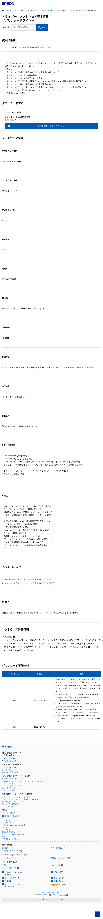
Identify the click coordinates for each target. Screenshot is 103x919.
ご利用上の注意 (60, 892)
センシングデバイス (9, 868)
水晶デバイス (56, 865)
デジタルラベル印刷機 (10, 804)
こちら (8, 474)
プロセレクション (8, 770)
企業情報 (8, 881)
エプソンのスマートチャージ (12, 779)
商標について (56, 894)
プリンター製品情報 (12, 816)
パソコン (5, 827)
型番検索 (6, 27)
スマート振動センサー (59, 848)
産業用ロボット (7, 848)
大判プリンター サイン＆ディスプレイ (16, 797)
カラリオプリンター (9, 767)
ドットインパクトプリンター (12, 786)
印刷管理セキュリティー (11, 839)
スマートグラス (7, 822)
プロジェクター (7, 820)
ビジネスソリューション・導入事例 (14, 873)
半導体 (4, 865)
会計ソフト (6, 836)
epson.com (63, 895)
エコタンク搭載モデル (10, 772)
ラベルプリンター (8, 790)
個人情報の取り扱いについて (43, 895)
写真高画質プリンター (10, 761)
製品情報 (8, 747)
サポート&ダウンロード (13, 878)
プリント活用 (59, 872)
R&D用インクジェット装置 (60, 858)
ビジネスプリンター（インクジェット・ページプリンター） (24, 781)
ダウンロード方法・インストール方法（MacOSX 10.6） (28, 579)
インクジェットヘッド (10, 858)
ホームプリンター (8, 758)
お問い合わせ (59, 881)
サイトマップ (43, 892)
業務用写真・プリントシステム (13, 802)
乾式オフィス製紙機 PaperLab (13, 834)
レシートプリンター (9, 788)
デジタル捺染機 (7, 806)
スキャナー (6, 829)
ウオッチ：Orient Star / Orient (12, 825)
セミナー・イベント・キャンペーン (13, 885)
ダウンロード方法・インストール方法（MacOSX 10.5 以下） (30, 583)
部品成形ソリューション (11, 851)
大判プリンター (7, 783)
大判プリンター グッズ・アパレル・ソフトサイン (20, 799)
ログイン (59, 884)
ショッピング (59, 878)
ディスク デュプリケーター (12, 832)
